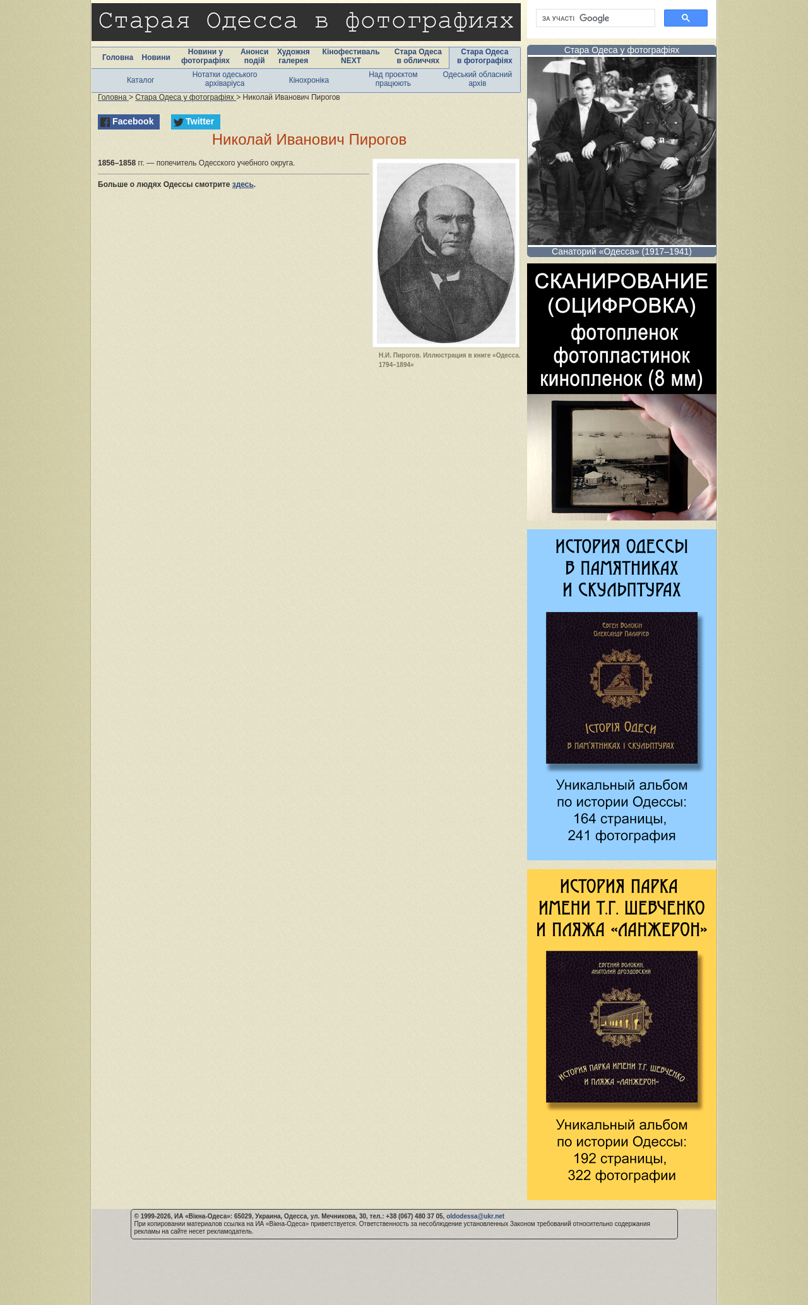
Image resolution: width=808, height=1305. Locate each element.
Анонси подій (255, 56)
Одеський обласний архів (477, 79)
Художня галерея (293, 56)
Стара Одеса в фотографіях (485, 56)
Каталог (141, 80)
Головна (117, 57)
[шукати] (594, 18)
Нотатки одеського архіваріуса (225, 79)
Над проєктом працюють (393, 79)
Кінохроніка (309, 80)
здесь (243, 184)
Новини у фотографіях (205, 56)
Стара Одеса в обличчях (418, 56)
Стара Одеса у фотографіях (622, 50)
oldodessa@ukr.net (475, 1216)
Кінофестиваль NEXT (351, 56)
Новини (155, 57)
